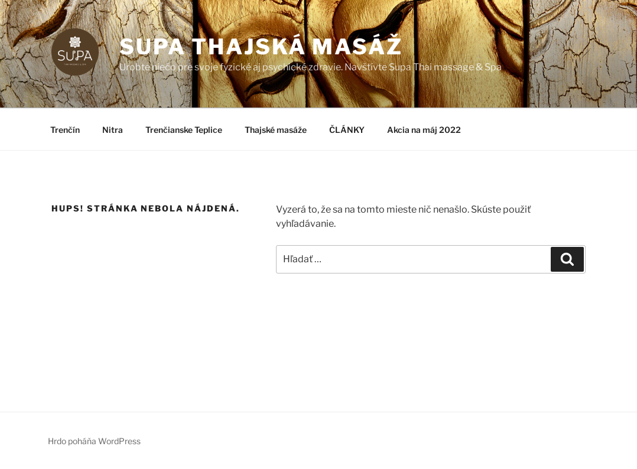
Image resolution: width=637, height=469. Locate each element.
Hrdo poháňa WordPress (94, 441)
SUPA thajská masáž (261, 47)
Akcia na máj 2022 (424, 130)
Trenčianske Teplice (183, 130)
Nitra (112, 130)
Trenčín (65, 130)
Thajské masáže (276, 130)
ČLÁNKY (347, 130)
